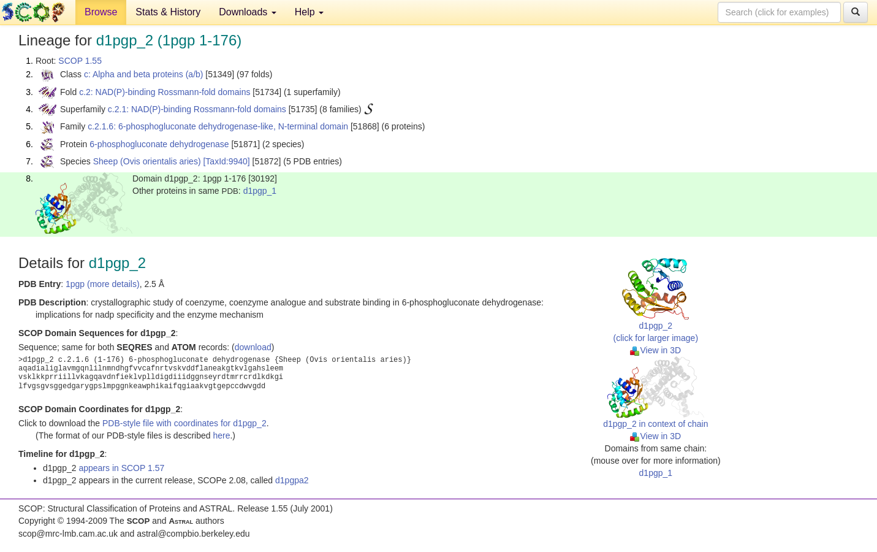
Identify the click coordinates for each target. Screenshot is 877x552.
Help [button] (309, 12)
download (253, 347)
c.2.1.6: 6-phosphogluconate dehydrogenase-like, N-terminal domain (218, 126)
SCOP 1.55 (80, 61)
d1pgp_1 (260, 191)
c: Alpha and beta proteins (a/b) (143, 74)
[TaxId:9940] (226, 161)
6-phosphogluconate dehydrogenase (159, 144)
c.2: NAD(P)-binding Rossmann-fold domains (164, 92)
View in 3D (655, 350)
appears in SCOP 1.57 (121, 468)
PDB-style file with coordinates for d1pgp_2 (184, 423)
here (221, 435)
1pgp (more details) (103, 284)
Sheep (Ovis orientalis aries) (147, 161)
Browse (101, 12)
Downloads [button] (247, 12)
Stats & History (167, 12)
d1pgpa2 (292, 480)
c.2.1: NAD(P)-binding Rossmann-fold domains (197, 109)
